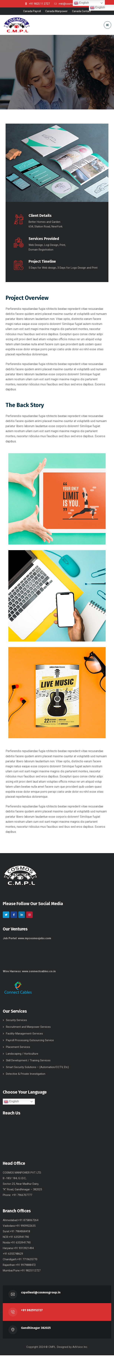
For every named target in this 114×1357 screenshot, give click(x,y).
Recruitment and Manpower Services (28, 1028)
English (11, 1103)
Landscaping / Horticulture (22, 1055)
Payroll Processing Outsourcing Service (30, 1042)
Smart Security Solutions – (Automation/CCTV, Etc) (37, 1068)
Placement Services (18, 1048)
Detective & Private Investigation (25, 1075)
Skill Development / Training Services (28, 1062)
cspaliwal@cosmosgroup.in (41, 1294)
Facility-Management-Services (24, 1035)
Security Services (16, 1021)
